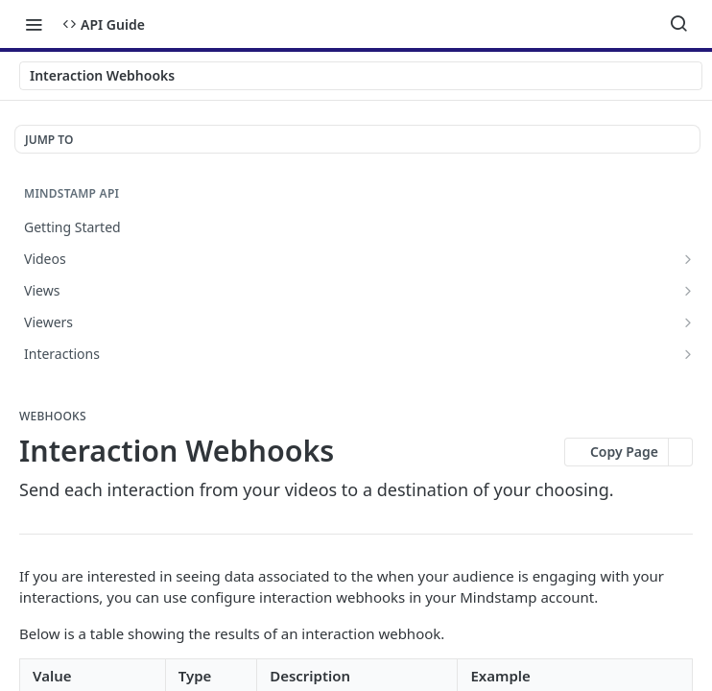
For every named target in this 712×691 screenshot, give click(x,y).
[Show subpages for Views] (688, 290)
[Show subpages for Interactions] (688, 354)
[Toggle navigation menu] (33, 24)
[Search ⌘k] (678, 24)
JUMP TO (49, 139)
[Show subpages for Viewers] (688, 322)
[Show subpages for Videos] (688, 259)
